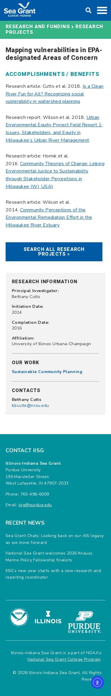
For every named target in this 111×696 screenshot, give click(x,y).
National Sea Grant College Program (64, 659)
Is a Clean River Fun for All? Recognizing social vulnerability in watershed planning (55, 94)
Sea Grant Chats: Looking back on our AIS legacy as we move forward (55, 539)
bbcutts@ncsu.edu (30, 405)
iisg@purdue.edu (35, 505)
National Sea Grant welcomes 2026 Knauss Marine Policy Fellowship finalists (49, 556)
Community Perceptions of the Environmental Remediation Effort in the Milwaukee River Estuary (49, 217)
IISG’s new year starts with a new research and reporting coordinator (53, 574)
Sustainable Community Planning (47, 372)
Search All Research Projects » (54, 252)
